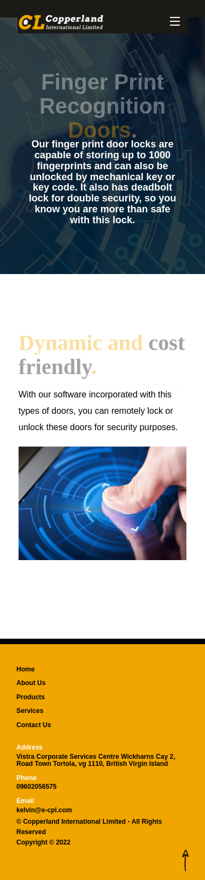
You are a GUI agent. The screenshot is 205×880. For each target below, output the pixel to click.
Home (25, 669)
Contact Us (33, 725)
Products (30, 697)
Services (29, 711)
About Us (30, 683)
